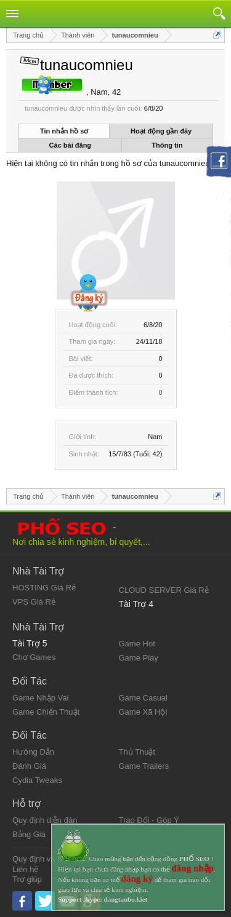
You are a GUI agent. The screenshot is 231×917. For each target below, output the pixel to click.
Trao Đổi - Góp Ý (149, 820)
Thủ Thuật (137, 751)
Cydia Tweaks (37, 780)
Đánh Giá (29, 766)
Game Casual (143, 697)
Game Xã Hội (143, 712)
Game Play (138, 657)
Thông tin (167, 145)
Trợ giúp (27, 879)
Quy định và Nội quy (48, 858)
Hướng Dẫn (33, 751)
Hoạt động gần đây (161, 131)
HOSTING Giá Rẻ (44, 587)
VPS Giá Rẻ (33, 601)
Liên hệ (25, 869)
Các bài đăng (70, 145)
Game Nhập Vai (40, 697)
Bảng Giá (29, 834)
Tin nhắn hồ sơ (64, 131)
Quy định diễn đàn (44, 820)
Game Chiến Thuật (45, 712)
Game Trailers (144, 766)
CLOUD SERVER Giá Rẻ (164, 590)
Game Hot (137, 643)
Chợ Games (33, 657)
